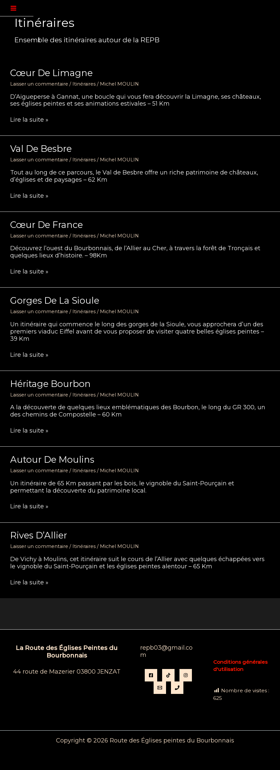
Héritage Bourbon (50, 383)
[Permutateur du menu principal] (13, 8)
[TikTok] (168, 675)
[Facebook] (151, 675)
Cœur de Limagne (51, 73)
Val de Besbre (41, 148)
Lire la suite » (29, 120)
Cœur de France (46, 224)
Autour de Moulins (52, 459)
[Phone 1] (177, 687)
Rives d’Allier (38, 535)
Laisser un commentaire (39, 84)
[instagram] (185, 675)
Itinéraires (84, 84)
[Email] (160, 687)
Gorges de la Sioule (54, 300)
